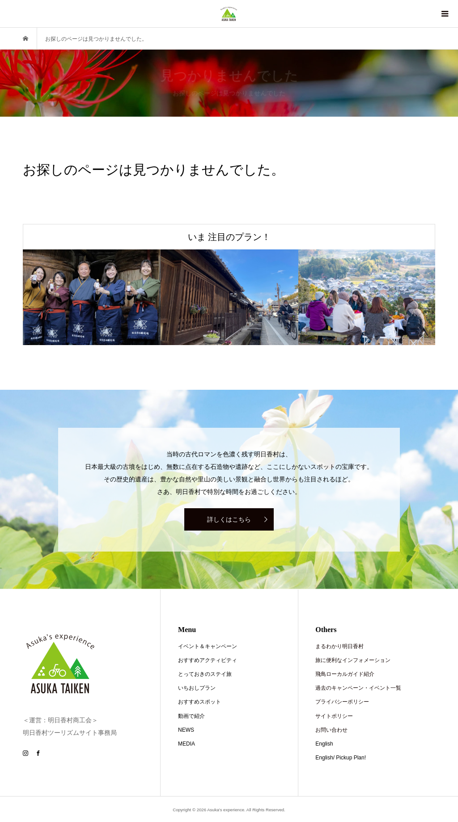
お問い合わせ (331, 730)
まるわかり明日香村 (339, 646)
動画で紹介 (191, 716)
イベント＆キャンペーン (207, 646)
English (324, 744)
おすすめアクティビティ (207, 660)
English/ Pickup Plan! (340, 758)
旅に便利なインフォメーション (352, 660)
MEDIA (186, 744)
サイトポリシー (334, 716)
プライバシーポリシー (342, 702)
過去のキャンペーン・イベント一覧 (358, 688)
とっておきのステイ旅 (205, 674)
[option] (92, 297)
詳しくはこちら (229, 519)
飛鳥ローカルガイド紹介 (344, 674)
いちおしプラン (197, 688)
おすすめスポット (199, 702)
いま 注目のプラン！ (229, 237)
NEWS (186, 730)
